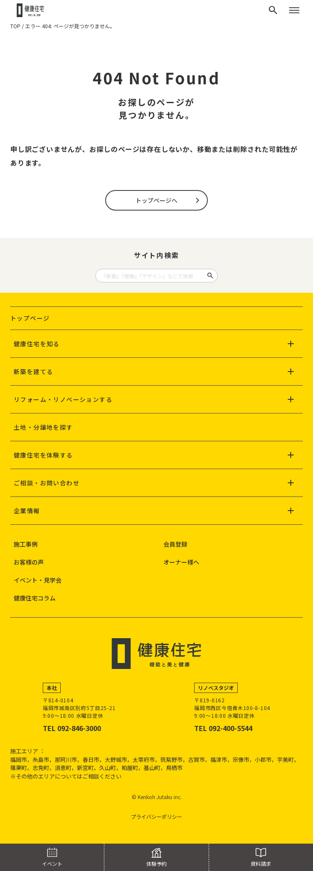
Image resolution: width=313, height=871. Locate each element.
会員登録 (175, 544)
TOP (15, 26)
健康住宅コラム (35, 598)
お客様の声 (29, 562)
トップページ (30, 318)
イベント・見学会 (38, 580)
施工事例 (26, 544)
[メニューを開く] (294, 10)
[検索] (273, 10)
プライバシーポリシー (156, 816)
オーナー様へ (181, 562)
